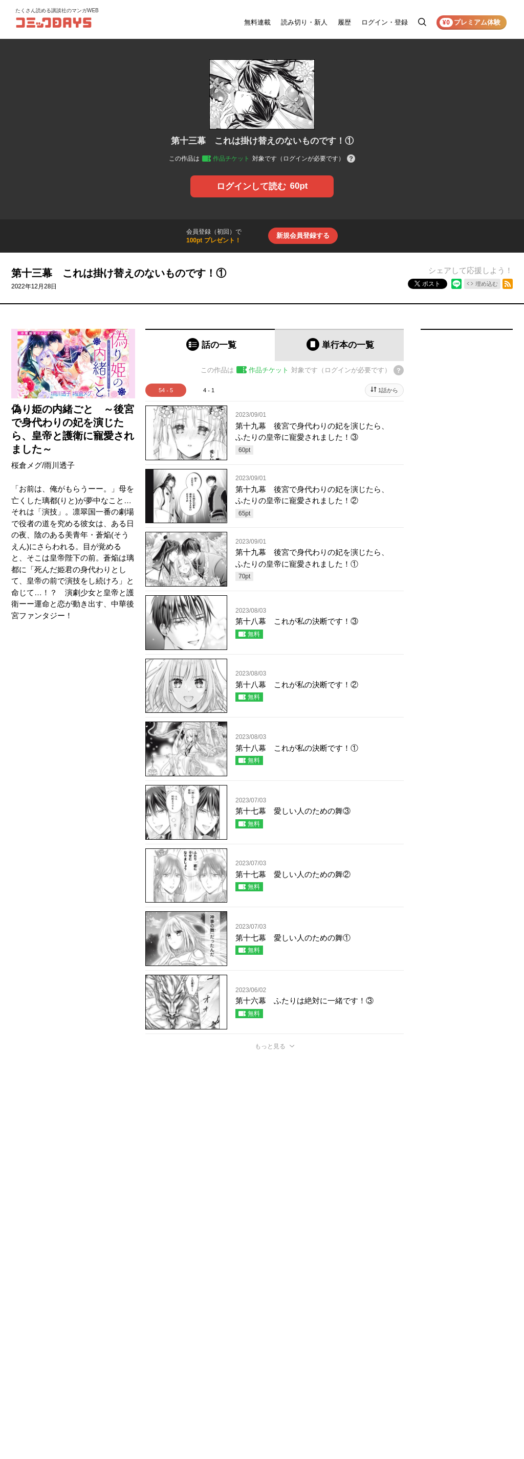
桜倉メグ (26, 465)
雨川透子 (59, 465)
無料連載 (257, 22)
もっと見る (270, 1046)
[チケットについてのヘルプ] (351, 159)
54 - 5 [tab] (166, 390)
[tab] (210, 345)
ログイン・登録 (384, 22)
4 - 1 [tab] (208, 390)
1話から (388, 390)
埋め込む (486, 284)
